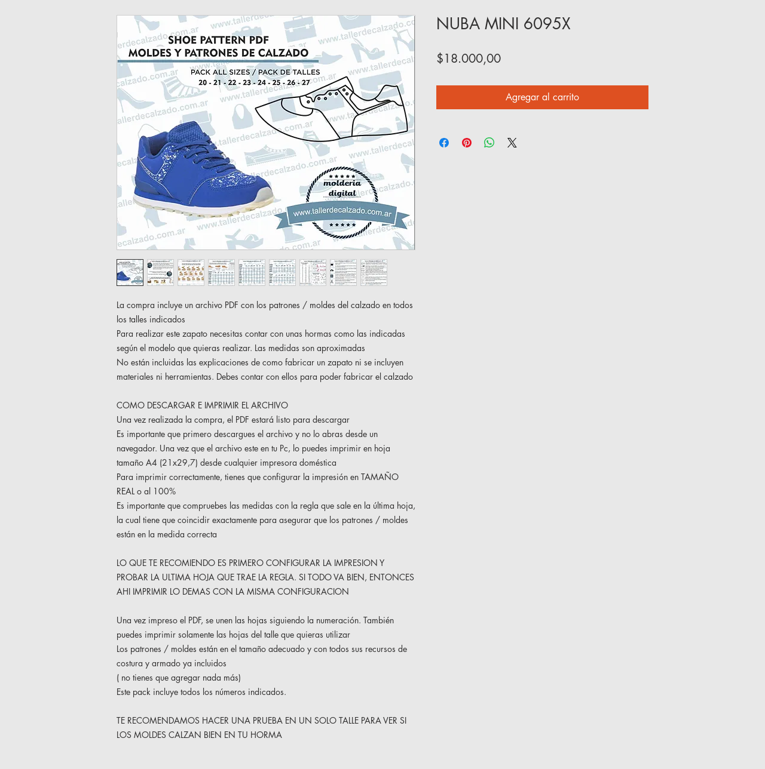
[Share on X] (512, 143)
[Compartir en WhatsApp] (489, 143)
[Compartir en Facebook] (444, 143)
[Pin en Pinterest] (467, 143)
